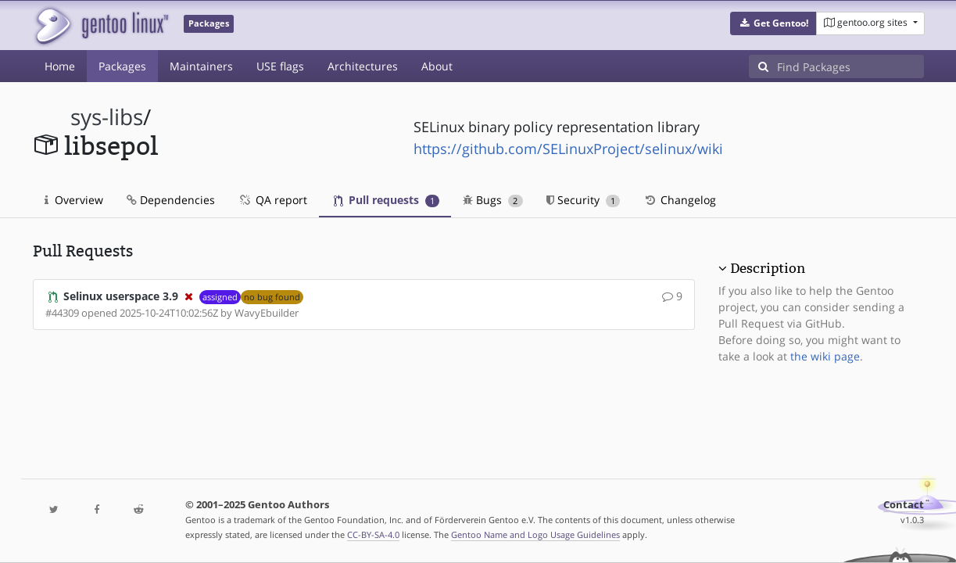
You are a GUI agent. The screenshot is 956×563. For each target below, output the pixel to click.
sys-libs (106, 116)
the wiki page (825, 356)
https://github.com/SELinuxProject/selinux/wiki (568, 148)
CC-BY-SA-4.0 (373, 534)
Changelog (679, 199)
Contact (903, 504)
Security (583, 199)
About (437, 66)
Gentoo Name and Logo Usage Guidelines (535, 534)
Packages (122, 66)
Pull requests (387, 199)
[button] (773, 23)
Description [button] (767, 268)
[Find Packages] (850, 66)
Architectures (363, 66)
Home (60, 66)
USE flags (280, 66)
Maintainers (201, 66)
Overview (74, 199)
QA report (272, 199)
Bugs (493, 199)
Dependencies (171, 199)
